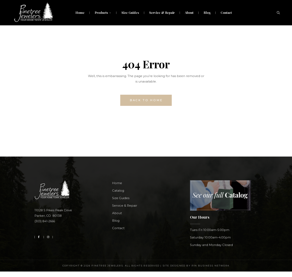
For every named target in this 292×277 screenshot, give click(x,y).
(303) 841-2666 (44, 221)
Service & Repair (124, 205)
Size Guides (120, 198)
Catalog (118, 190)
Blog (115, 220)
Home (117, 183)
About (117, 213)
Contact (118, 228)
